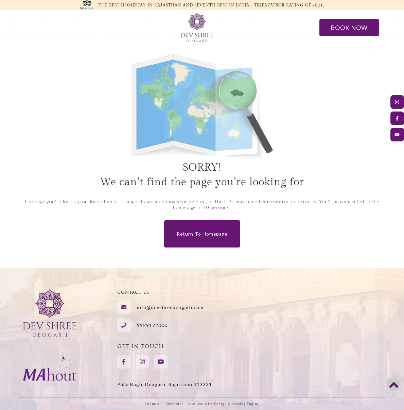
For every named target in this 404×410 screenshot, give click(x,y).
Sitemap (152, 404)
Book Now (349, 27)
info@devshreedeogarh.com (170, 307)
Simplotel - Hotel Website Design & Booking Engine (212, 404)
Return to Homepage (202, 234)
